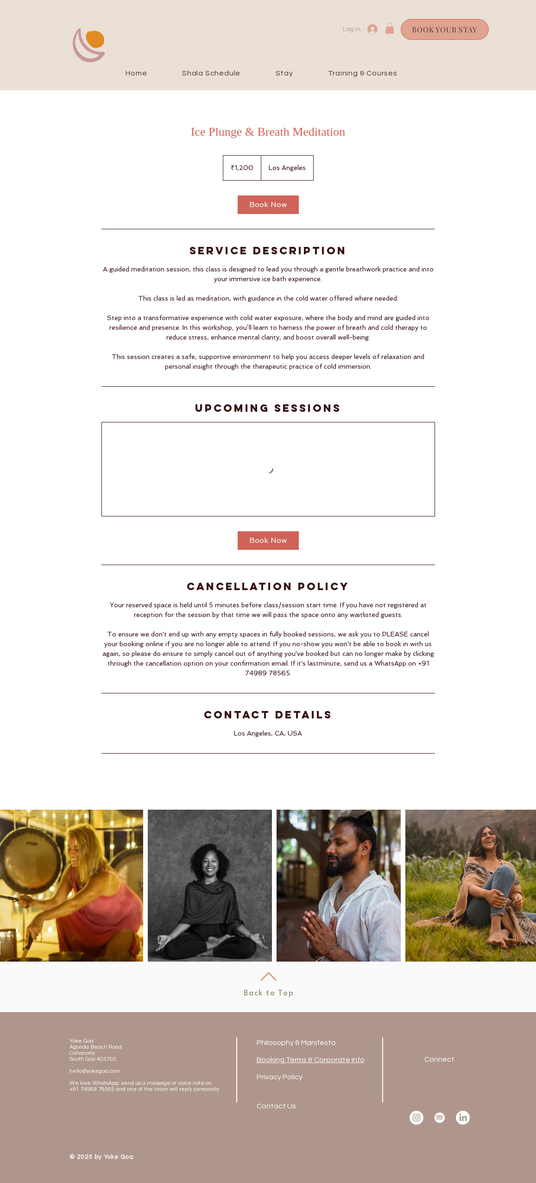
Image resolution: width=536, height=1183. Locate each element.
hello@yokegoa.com (94, 1071)
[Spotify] (440, 1118)
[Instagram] (416, 1118)
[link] (268, 204)
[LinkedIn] (463, 1118)
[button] (389, 28)
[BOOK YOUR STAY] (445, 29)
